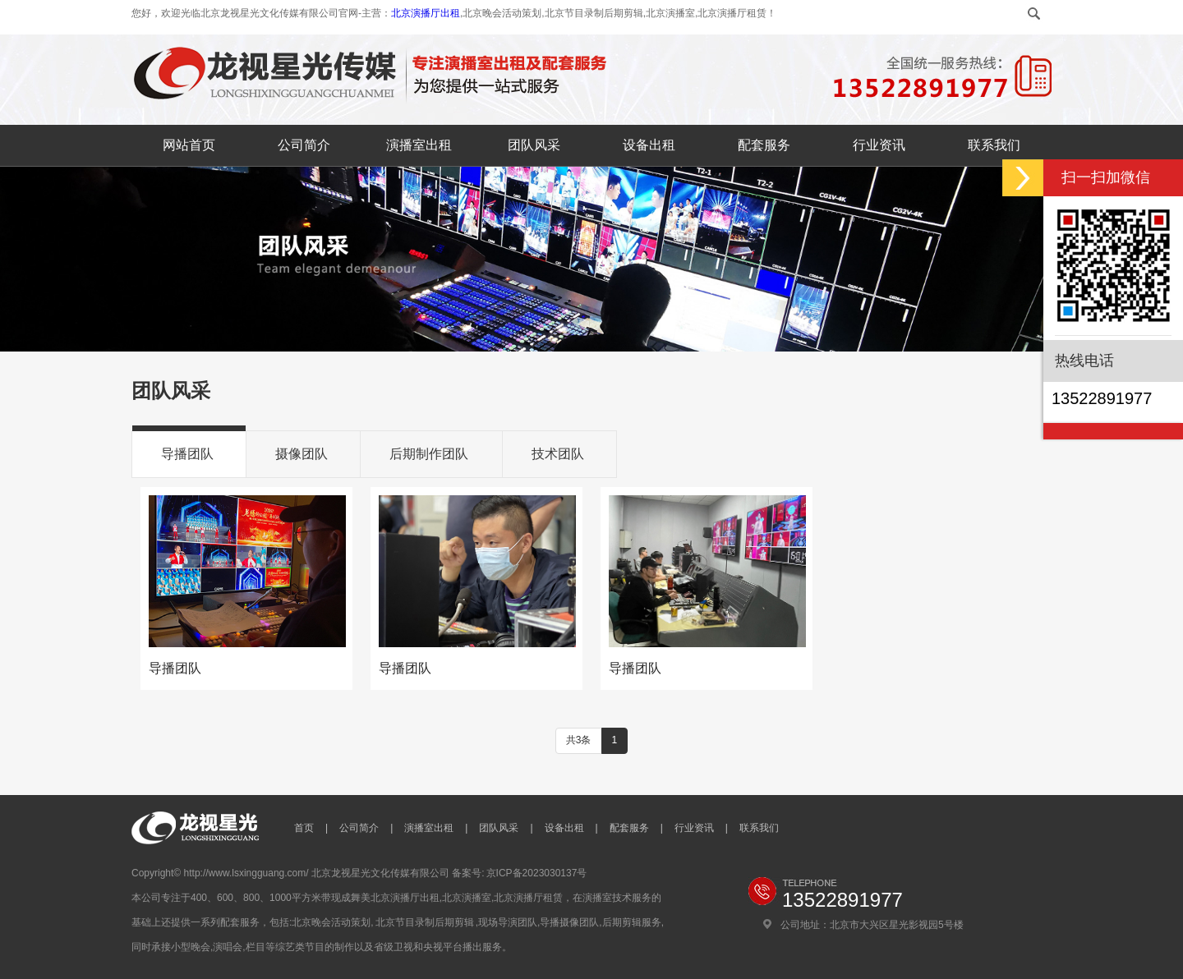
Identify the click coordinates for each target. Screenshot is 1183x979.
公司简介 (304, 145)
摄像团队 (301, 454)
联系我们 (994, 145)
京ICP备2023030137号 (536, 873)
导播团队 (187, 454)
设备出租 (649, 145)
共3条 (579, 740)
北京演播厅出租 (425, 13)
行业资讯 (879, 145)
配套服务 (764, 145)
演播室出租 (419, 145)
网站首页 (189, 145)
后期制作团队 (428, 454)
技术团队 (558, 454)
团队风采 (534, 145)
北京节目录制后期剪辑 (424, 922)
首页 (304, 828)
